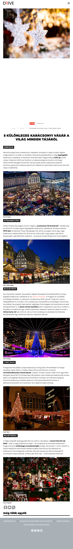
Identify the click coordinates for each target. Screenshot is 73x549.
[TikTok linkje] (37, 530)
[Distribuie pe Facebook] (5, 507)
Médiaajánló (63, 521)
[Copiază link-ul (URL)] (13, 507)
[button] (69, 3)
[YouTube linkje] (40, 530)
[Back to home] (8, 3)
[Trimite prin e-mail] (9, 507)
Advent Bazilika (38, 297)
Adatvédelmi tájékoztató (36, 525)
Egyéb (32, 123)
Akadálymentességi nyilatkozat (36, 521)
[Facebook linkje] (32, 530)
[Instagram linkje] (35, 530)
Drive (13, 128)
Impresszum (9, 521)
